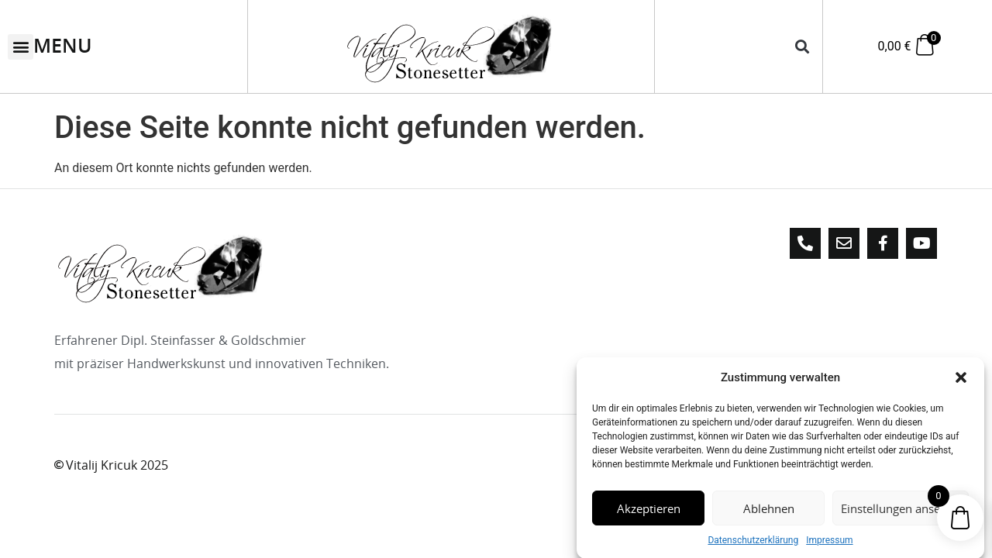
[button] (961, 381)
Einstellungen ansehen (900, 511)
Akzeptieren (648, 511)
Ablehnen (768, 511)
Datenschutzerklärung (753, 544)
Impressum (829, 544)
